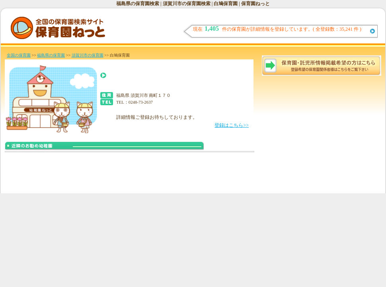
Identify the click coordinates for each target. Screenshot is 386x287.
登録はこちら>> (231, 125)
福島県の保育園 (51, 55)
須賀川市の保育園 (87, 55)
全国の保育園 (19, 55)
